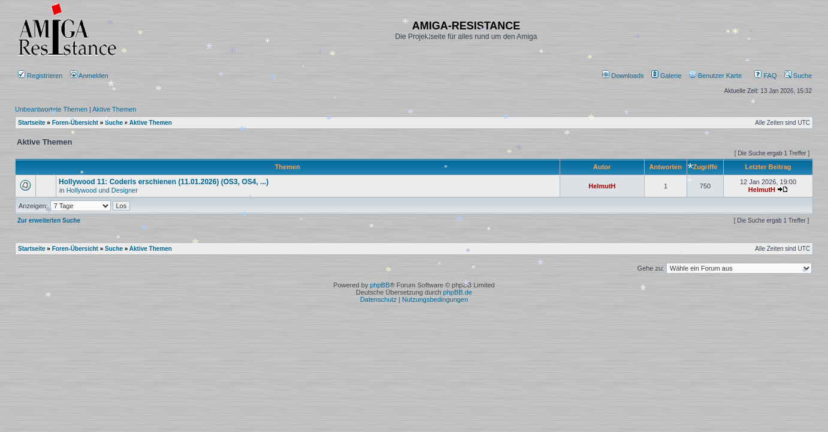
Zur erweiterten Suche (48, 220)
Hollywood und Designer (102, 190)
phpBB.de (457, 292)
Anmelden (90, 75)
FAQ (765, 75)
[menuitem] (624, 75)
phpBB (379, 285)
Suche (798, 75)
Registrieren (40, 75)
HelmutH (601, 186)
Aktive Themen (114, 109)
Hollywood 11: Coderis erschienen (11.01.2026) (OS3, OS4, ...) (163, 182)
